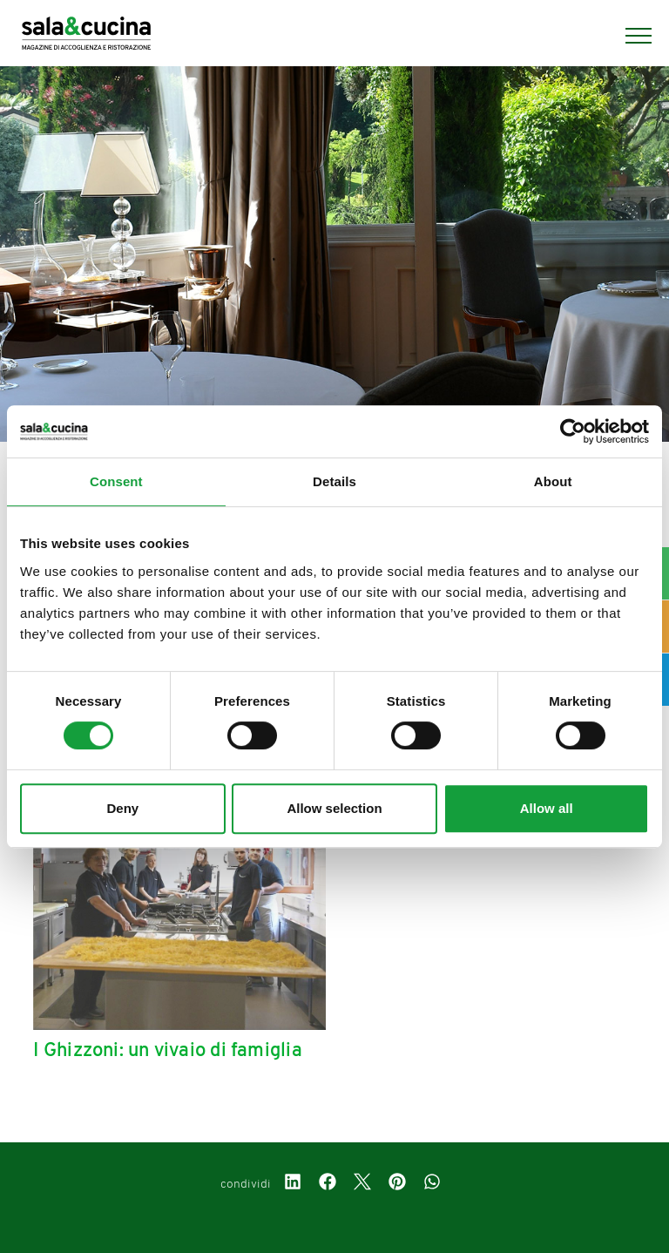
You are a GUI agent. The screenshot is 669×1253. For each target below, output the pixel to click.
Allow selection (334, 808)
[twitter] (362, 1184)
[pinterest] (397, 1184)
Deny (122, 808)
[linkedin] (292, 1184)
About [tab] (553, 481)
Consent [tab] (116, 481)
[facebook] (327, 1184)
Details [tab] (334, 481)
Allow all (546, 808)
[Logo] (86, 36)
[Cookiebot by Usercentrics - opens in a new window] (573, 431)
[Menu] (630, 36)
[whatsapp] (432, 1184)
